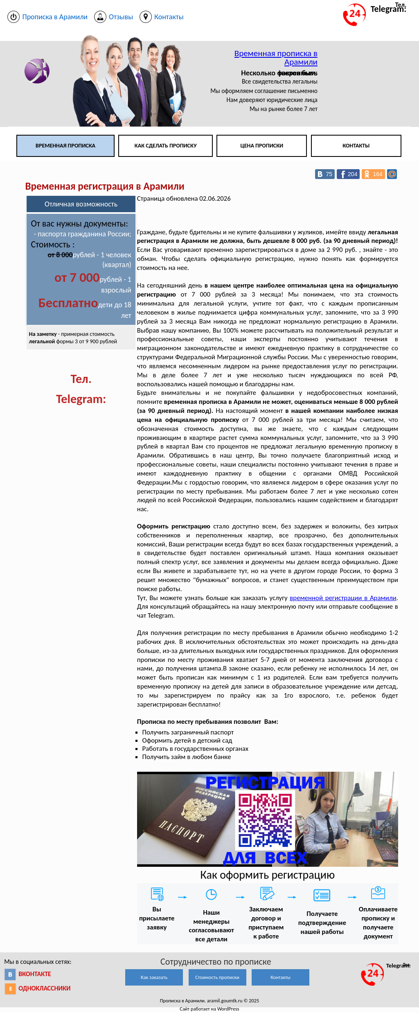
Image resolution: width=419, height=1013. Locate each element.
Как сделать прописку (166, 145)
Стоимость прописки (217, 977)
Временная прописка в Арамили (276, 57)
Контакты (355, 145)
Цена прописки (262, 145)
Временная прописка (65, 145)
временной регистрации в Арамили (343, 598)
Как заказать (154, 977)
